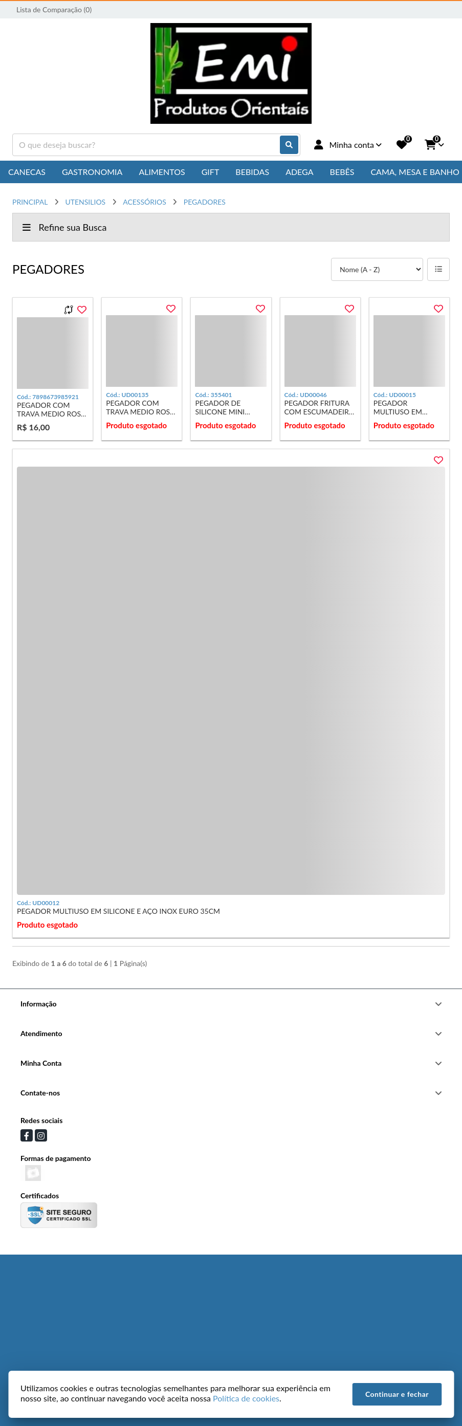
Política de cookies (246, 1398)
